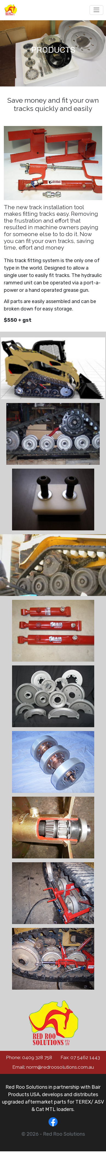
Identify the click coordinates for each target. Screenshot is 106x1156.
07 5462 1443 (85, 1057)
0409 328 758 (37, 1057)
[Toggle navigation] (96, 10)
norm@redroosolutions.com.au (60, 1067)
